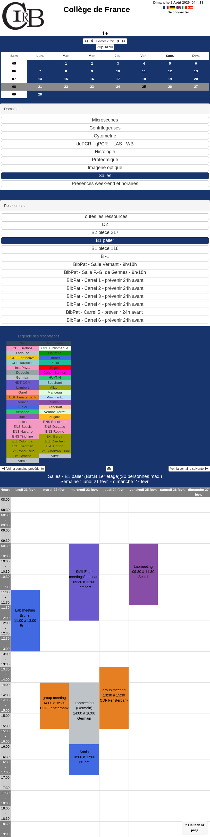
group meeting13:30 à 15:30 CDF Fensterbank (114, 695)
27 (196, 87)
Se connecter (178, 12)
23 (92, 87)
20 (196, 79)
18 (144, 79)
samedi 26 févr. (172, 490)
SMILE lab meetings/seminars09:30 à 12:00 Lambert (84, 579)
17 (118, 79)
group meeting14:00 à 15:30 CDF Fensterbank (54, 703)
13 (196, 71)
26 (170, 87)
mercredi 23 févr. (84, 490)
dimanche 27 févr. (198, 492)
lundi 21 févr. (25, 490)
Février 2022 (105, 41)
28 (40, 94)
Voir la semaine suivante (189, 468)
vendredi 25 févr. (143, 490)
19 (170, 79)
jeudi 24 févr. (114, 490)
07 (14, 79)
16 (92, 79)
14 (40, 79)
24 (118, 87)
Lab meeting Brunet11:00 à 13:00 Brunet (25, 618)
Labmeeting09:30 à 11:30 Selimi (143, 571)
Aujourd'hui (105, 47)
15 (66, 79)
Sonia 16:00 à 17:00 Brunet (84, 757)
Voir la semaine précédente (23, 468)
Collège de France (96, 9)
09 (14, 94)
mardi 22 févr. (54, 490)
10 (118, 71)
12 (170, 71)
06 (14, 71)
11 (144, 71)
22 (66, 87)
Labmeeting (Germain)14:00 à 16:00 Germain (84, 710)
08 (14, 87)
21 (40, 87)
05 (14, 63)
